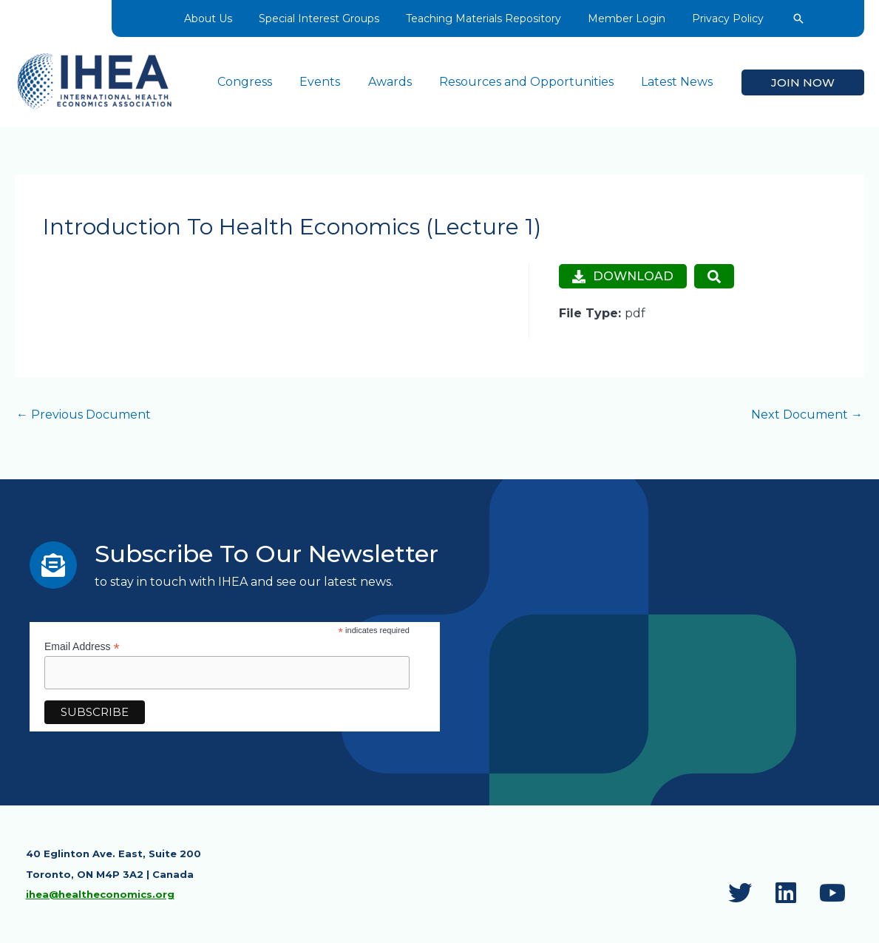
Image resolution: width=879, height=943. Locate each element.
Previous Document (83, 415)
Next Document (807, 415)
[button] (791, 18)
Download (622, 275)
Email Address (82, 646)
